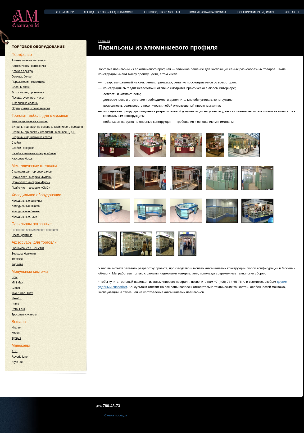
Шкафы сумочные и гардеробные (34, 153)
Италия (16, 327)
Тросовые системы (24, 314)
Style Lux (17, 362)
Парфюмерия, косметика (28, 81)
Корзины (17, 264)
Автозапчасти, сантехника (29, 66)
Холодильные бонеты (26, 211)
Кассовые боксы (22, 158)
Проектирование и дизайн (255, 12)
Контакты (292, 12)
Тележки (17, 258)
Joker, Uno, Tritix (22, 293)
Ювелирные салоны (25, 103)
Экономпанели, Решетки (28, 248)
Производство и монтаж (161, 12)
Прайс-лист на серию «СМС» (31, 187)
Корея (16, 332)
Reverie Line (19, 356)
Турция (16, 338)
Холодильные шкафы (26, 206)
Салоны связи (21, 87)
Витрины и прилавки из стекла (32, 137)
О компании (65, 12)
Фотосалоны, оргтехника (28, 92)
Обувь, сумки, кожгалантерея (31, 108)
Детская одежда (22, 71)
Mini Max (17, 282)
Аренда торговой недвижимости (108, 12)
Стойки (16, 142)
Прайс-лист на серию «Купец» (32, 177)
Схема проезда (115, 415)
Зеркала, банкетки (24, 253)
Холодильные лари (24, 216)
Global (16, 288)
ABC (15, 351)
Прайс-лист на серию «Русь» (31, 182)
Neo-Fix (17, 298)
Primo (15, 303)
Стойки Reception (23, 148)
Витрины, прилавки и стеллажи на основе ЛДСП (43, 132)
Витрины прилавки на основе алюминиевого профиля (47, 126)
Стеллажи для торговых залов (32, 171)
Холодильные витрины (27, 200)
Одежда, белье (22, 76)
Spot (15, 277)
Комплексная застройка (208, 12)
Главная (104, 41)
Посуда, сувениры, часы (28, 97)
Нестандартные (22, 235)
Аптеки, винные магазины (28, 60)
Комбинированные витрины (30, 121)
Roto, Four (18, 309)
